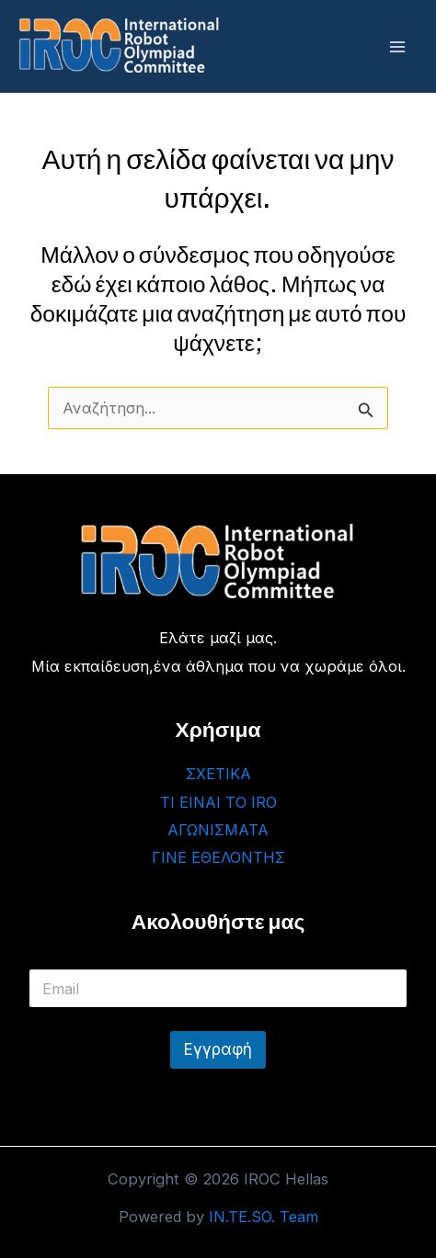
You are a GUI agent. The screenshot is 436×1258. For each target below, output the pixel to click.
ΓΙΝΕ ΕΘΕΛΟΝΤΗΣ (218, 857)
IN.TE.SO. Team (263, 1216)
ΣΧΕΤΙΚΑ (218, 774)
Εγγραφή (218, 1049)
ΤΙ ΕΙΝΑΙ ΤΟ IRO (218, 802)
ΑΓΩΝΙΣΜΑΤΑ (218, 830)
